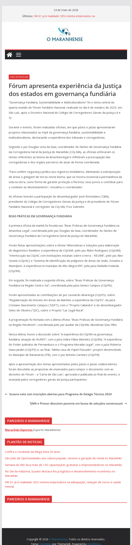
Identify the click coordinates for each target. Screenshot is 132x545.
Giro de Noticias (19, 77)
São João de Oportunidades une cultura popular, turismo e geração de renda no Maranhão (63, 458)
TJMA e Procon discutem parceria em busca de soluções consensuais (78, 403)
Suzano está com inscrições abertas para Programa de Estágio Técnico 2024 (58, 394)
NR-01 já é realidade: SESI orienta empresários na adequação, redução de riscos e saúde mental (64, 18)
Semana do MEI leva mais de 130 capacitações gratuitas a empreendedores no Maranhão (63, 465)
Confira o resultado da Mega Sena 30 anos (32, 452)
